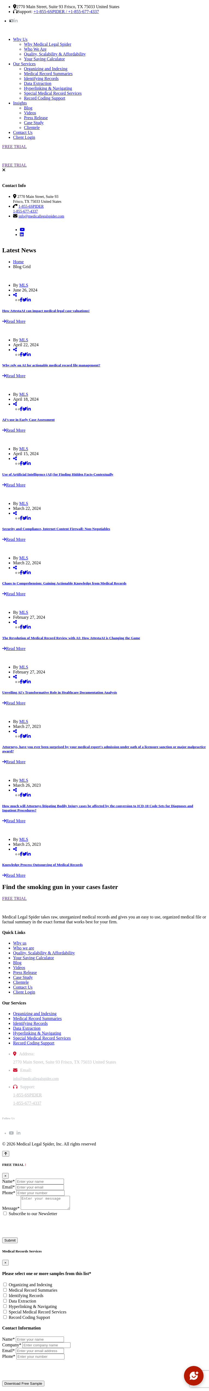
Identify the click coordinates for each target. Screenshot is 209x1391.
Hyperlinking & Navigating (48, 88)
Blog (28, 108)
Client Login (24, 137)
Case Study (34, 122)
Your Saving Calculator (44, 59)
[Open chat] (194, 1376)
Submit (10, 1243)
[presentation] (43, 1229)
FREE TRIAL (14, 146)
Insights (20, 103)
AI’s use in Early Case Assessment (28, 420)
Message (11, 1210)
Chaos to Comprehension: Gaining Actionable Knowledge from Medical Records (64, 583)
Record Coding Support (44, 98)
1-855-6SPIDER (27, 1095)
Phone (8, 1192)
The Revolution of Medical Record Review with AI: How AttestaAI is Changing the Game (71, 638)
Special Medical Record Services (53, 93)
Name (8, 1181)
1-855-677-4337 (27, 1103)
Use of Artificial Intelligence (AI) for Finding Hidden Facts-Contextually (57, 474)
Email (8, 1187)
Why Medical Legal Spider (47, 44)
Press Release (36, 117)
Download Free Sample (23, 1386)
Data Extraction (37, 83)
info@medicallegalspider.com (41, 216)
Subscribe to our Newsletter (33, 1216)
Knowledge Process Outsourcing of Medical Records (42, 865)
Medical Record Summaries (48, 73)
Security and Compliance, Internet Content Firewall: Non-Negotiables (56, 529)
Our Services (24, 64)
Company (11, 1347)
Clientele (32, 127)
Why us (19, 943)
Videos (30, 113)
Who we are (23, 948)
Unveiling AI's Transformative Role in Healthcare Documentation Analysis (59, 692)
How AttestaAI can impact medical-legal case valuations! (46, 311)
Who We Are (35, 49)
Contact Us (23, 132)
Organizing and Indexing (45, 68)
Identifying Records (41, 78)
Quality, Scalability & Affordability (55, 54)
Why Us (20, 39)
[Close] (5, 1176)
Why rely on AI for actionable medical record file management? (51, 365)
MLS (23, 285)
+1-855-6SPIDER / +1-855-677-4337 (66, 11)
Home (18, 261)
